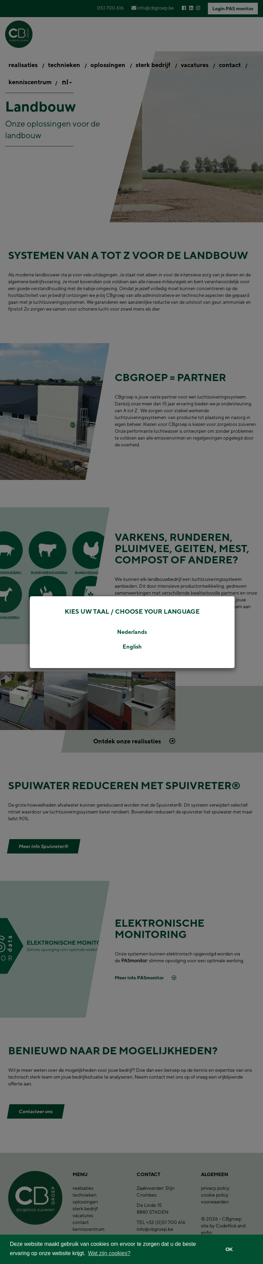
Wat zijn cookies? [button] (109, 1253)
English (132, 646)
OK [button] (229, 1249)
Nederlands (132, 632)
